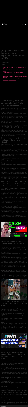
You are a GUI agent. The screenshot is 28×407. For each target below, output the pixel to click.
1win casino (3, 187)
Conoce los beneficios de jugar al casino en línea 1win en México (15, 75)
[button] (22, 24)
